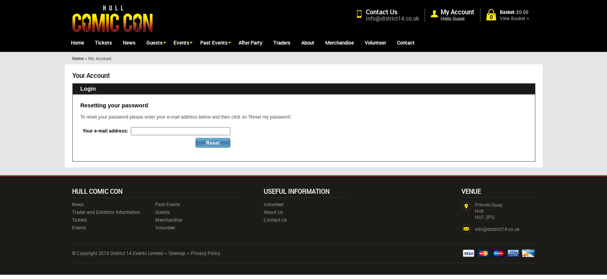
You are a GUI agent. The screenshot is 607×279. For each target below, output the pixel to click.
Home (77, 42)
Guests (154, 42)
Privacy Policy (205, 253)
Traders (281, 42)
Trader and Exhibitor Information (106, 212)
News (129, 42)
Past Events (214, 42)
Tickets (103, 42)
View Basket (514, 18)
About (307, 42)
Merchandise (339, 42)
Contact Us (381, 12)
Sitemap (176, 253)
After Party (250, 42)
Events (181, 42)
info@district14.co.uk (392, 18)
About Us (273, 212)
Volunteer (375, 42)
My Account (457, 12)
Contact (406, 42)
